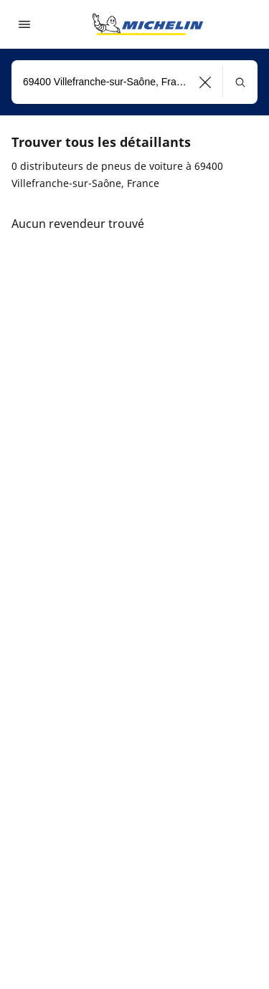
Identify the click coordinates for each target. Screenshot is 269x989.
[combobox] (134, 82)
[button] (205, 82)
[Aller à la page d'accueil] (147, 24)
